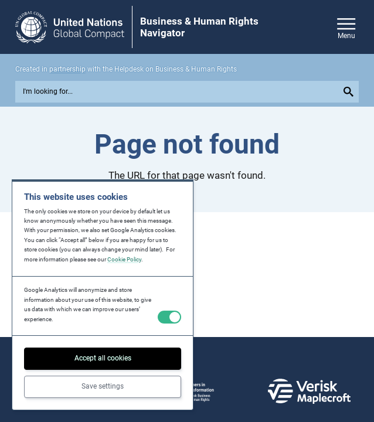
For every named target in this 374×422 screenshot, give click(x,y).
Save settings (102, 386)
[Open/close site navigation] (346, 26)
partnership (67, 69)
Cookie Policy (124, 259)
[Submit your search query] (350, 92)
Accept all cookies (102, 358)
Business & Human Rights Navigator (199, 27)
